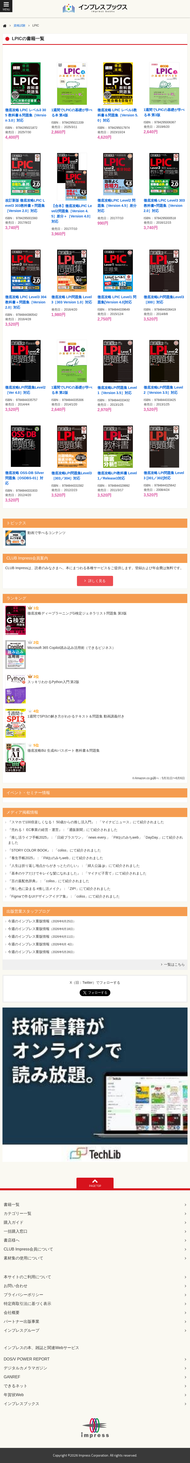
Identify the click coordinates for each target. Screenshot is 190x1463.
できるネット (15, 1386)
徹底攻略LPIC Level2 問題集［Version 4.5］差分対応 (117, 205)
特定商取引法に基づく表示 (27, 1304)
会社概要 (12, 1312)
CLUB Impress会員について (28, 1249)
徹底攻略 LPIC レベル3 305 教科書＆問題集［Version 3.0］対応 (25, 115)
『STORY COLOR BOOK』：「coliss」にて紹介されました (54, 850)
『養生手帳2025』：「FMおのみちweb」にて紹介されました (55, 858)
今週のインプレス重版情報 (28, 921)
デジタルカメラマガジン (25, 1368)
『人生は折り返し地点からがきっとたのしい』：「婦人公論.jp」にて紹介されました (74, 866)
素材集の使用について (23, 1258)
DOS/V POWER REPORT (27, 1359)
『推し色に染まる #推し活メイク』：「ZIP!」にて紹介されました (59, 889)
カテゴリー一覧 (17, 1213)
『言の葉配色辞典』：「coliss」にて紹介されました (48, 881)
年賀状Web (14, 1395)
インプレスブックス (21, 1404)
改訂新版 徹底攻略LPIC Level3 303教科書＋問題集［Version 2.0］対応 (25, 205)
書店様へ (12, 1240)
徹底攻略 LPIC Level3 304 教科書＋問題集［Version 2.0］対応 (26, 302)
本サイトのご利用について (27, 1277)
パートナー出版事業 (21, 1321)
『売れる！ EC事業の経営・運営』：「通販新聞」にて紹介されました (63, 830)
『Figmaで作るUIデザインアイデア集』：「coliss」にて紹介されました (64, 896)
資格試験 (19, 25)
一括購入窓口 (15, 1231)
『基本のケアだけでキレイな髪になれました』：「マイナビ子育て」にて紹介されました (77, 873)
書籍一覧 (12, 1204)
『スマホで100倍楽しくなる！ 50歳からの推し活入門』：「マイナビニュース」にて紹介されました (86, 822)
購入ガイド (14, 1222)
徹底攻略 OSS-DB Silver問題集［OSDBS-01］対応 (24, 478)
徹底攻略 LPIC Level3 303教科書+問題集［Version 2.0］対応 (164, 205)
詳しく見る (97, 581)
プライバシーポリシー (23, 1295)
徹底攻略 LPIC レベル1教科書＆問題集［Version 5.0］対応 (117, 115)
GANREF (12, 1377)
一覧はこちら (174, 964)
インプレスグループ (21, 1330)
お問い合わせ (15, 1286)
